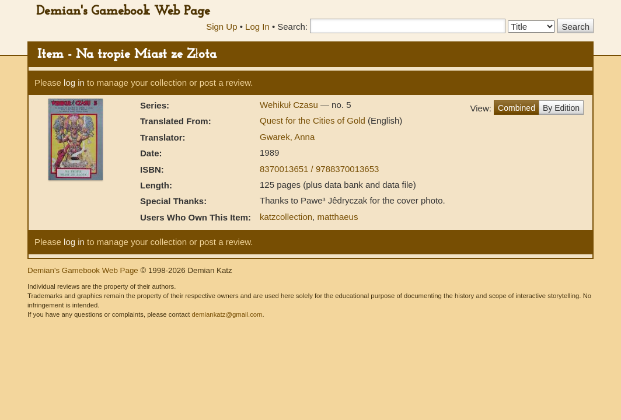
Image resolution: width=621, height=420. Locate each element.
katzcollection (286, 217)
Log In (257, 27)
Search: (292, 27)
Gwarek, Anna (287, 137)
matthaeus (337, 217)
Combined (516, 108)
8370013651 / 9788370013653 (319, 169)
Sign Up (221, 27)
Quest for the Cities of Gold (314, 120)
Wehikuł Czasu (290, 105)
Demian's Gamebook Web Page (123, 11)
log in (74, 83)
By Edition (561, 108)
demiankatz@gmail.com (226, 314)
